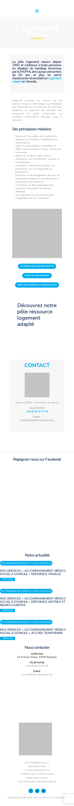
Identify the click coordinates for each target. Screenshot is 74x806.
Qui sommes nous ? (37, 762)
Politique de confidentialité (37, 781)
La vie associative (37, 770)
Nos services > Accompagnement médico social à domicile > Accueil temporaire (33, 631)
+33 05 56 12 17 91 (37, 411)
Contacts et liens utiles (37, 774)
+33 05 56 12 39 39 (37, 665)
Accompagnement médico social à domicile (26, 563)
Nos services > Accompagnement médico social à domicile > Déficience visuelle (33, 572)
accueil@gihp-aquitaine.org (37, 674)
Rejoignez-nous (37, 778)
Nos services (37, 766)
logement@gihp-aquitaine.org (37, 420)
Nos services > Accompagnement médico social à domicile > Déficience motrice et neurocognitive (33, 602)
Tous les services (39, 35)
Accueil (17, 35)
